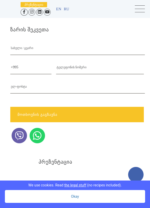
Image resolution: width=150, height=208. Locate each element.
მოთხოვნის (76, 115)
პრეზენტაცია (33, 4)
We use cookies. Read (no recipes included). (75, 185)
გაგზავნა (48, 115)
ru (66, 9)
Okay (75, 196)
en (58, 9)
